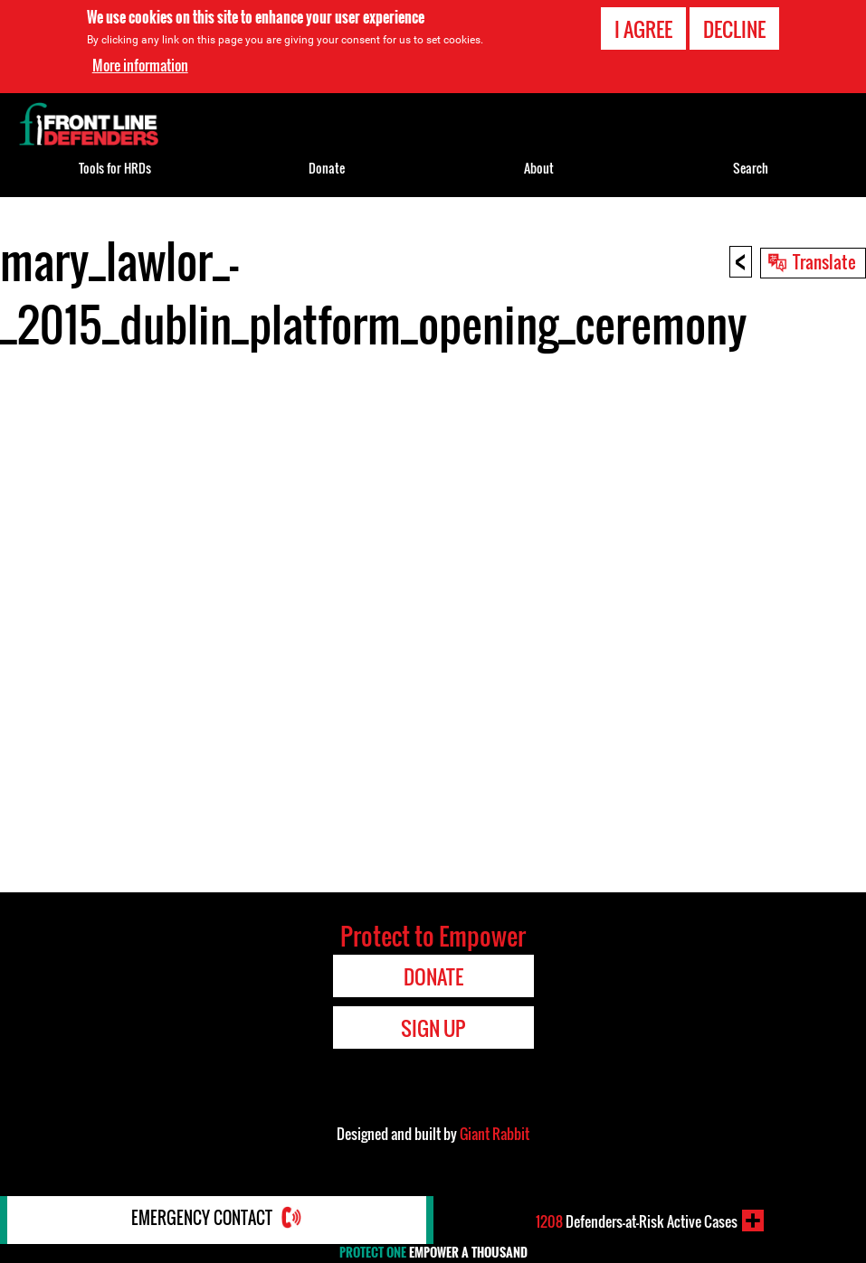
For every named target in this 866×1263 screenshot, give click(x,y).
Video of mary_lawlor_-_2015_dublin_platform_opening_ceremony (433, 618)
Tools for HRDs (115, 167)
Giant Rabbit (494, 1134)
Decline (734, 28)
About (539, 167)
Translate (824, 261)
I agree (643, 28)
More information (140, 65)
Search (750, 167)
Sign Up (433, 1027)
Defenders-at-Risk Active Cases (636, 1220)
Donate (327, 167)
